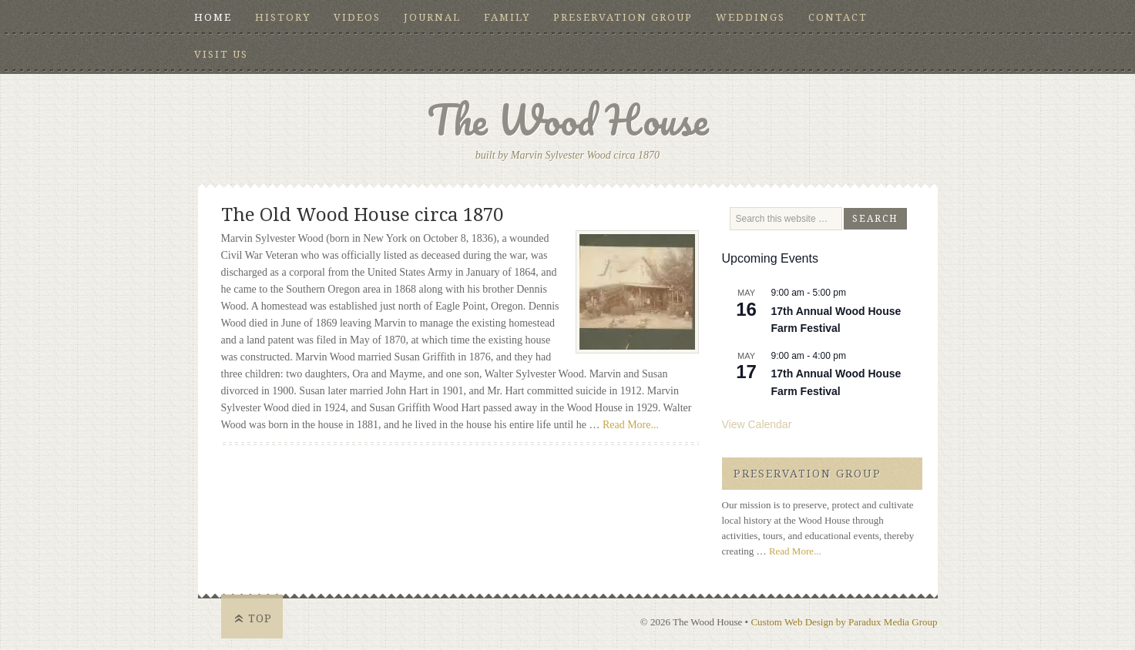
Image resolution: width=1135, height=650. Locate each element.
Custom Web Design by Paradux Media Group (844, 622)
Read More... (631, 425)
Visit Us (221, 54)
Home (213, 17)
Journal (432, 17)
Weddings (750, 17)
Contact (838, 17)
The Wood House (568, 119)
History (283, 17)
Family (507, 17)
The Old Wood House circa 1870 (362, 215)
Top (260, 618)
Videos (357, 17)
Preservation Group (623, 17)
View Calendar (757, 424)
